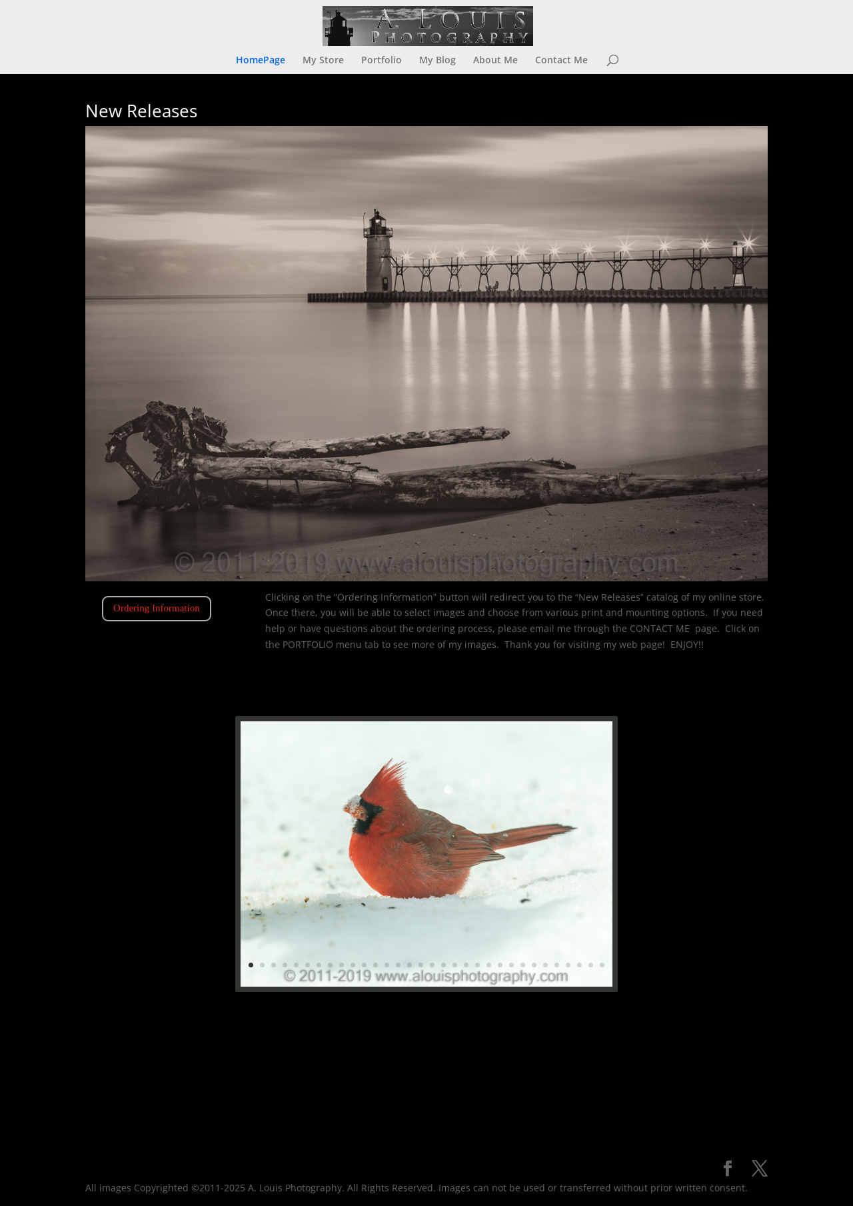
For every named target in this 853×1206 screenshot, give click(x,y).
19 (441, 914)
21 (454, 914)
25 (479, 914)
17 (429, 914)
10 (386, 914)
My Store (323, 60)
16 (423, 914)
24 (473, 914)
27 (491, 914)
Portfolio (381, 60)
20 (448, 914)
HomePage (260, 60)
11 (392, 914)
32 (522, 914)
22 (460, 914)
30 (509, 914)
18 (435, 914)
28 (497, 914)
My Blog (437, 60)
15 (417, 914)
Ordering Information (156, 608)
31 (515, 914)
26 (485, 914)
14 (411, 914)
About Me (495, 60)
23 (466, 914)
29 (503, 914)
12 (398, 914)
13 (405, 914)
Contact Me (561, 60)
